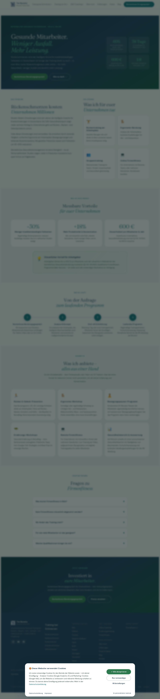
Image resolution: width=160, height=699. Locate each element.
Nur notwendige (119, 678)
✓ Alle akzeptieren (118, 672)
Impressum (48, 693)
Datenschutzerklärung (37, 684)
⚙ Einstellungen (118, 683)
